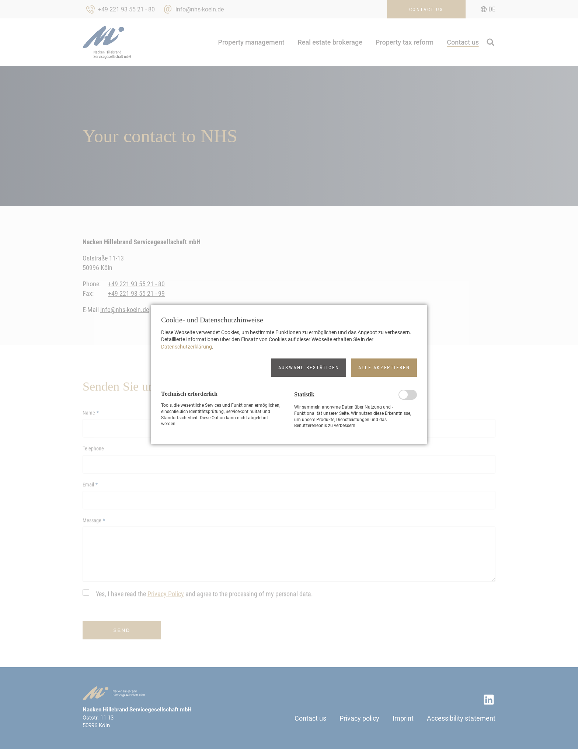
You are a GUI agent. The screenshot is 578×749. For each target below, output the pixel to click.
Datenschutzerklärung (186, 347)
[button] (308, 367)
